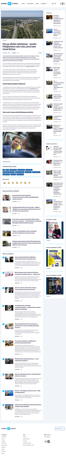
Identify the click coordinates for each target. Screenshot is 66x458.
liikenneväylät (28, 172)
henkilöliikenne (13, 170)
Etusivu (23, 3)
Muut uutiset (4, 445)
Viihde (3, 453)
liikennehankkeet (36, 172)
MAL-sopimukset (21, 170)
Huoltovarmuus (20, 174)
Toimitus (25, 441)
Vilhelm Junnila (6, 174)
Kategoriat (44, 3)
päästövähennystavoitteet (8, 172)
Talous (8, 53)
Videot (37, 3)
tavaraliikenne (29, 170)
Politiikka (5, 53)
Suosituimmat (30, 3)
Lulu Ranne (13, 174)
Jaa (40, 52)
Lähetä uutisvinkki (27, 443)
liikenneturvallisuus (20, 172)
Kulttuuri (4, 447)
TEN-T (7, 170)
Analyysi (3, 441)
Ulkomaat (4, 443)
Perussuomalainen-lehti (28, 445)
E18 (3, 170)
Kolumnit (4, 451)
